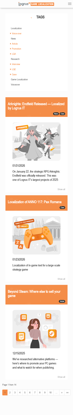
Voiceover (15, 84)
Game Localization (19, 79)
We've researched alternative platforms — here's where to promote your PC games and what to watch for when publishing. (35, 363)
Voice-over (16, 33)
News (13, 38)
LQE (14, 69)
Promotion (16, 48)
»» (67, 392)
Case (14, 74)
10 (50, 392)
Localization (16, 28)
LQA (14, 53)
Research (15, 59)
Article (15, 43)
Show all (61, 189)
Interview (16, 64)
